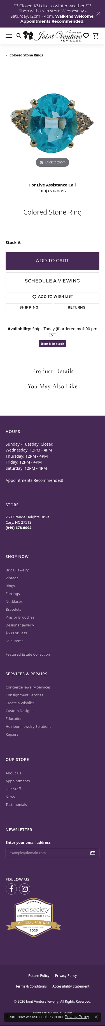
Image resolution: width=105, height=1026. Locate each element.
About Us (13, 773)
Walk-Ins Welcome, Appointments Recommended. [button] (57, 19)
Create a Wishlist (20, 702)
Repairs (12, 734)
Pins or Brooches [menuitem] (20, 617)
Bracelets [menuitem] (13, 609)
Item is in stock (52, 343)
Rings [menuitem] (10, 585)
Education (14, 718)
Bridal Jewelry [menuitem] (17, 570)
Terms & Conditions (31, 986)
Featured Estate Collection (28, 654)
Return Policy (39, 975)
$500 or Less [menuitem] (16, 632)
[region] (52, 122)
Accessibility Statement (71, 986)
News (10, 796)
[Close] (98, 13)
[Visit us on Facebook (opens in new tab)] (11, 889)
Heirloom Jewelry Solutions (28, 726)
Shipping (29, 307)
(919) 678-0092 (52, 191)
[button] (19, 36)
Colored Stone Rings (26, 55)
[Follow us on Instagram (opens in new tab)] (24, 889)
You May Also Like (52, 386)
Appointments (18, 780)
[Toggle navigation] (8, 36)
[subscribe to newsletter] (94, 853)
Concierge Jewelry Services (28, 687)
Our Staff (13, 788)
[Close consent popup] (96, 1017)
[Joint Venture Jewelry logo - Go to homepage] (52, 36)
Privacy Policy (66, 975)
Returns (76, 307)
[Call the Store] (19, 527)
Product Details (52, 371)
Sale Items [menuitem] (14, 640)
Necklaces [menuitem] (14, 601)
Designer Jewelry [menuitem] (20, 625)
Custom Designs (19, 710)
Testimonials (16, 804)
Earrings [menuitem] (13, 593)
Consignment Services (24, 694)
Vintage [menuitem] (12, 577)
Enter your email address (28, 842)
